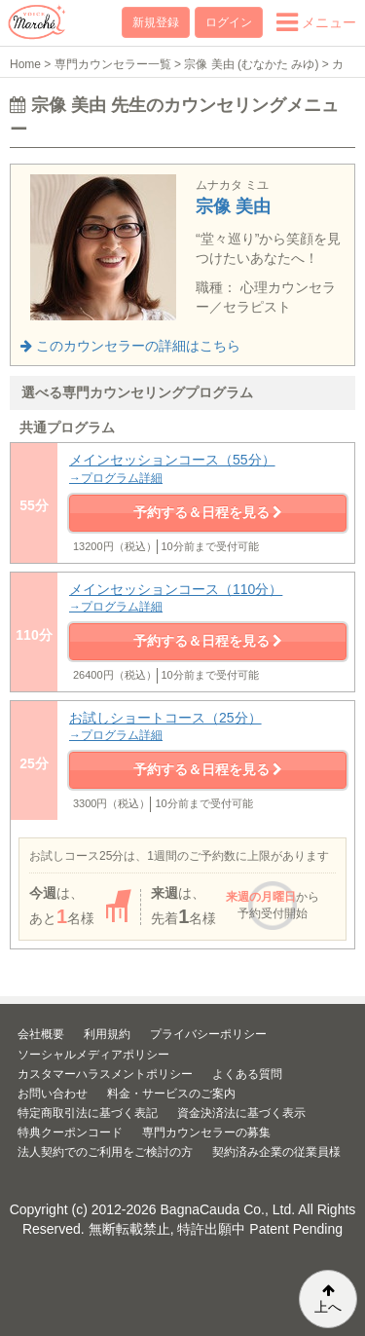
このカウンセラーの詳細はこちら (130, 345)
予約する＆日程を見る (208, 512)
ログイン (228, 22)
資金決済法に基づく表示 (241, 1113)
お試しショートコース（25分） (208, 727)
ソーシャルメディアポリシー (93, 1054)
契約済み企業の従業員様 (276, 1152)
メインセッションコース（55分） (208, 469)
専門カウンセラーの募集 (206, 1132)
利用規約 (107, 1034)
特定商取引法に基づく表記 (88, 1113)
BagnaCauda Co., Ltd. (228, 1209)
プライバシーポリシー (208, 1034)
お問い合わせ (53, 1093)
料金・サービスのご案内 (171, 1093)
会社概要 (41, 1034)
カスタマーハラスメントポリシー (105, 1074)
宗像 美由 (233, 206)
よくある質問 (247, 1074)
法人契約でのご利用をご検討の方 (105, 1152)
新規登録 (155, 22)
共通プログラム (67, 427)
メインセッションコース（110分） (208, 598)
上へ (328, 1299)
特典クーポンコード (70, 1132)
